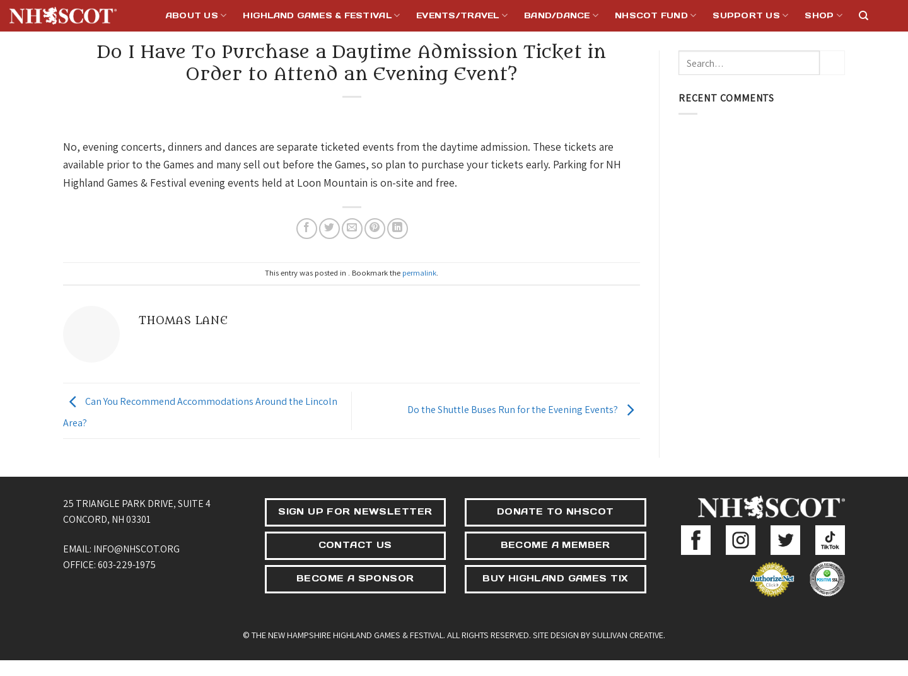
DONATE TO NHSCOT (555, 511)
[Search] (863, 16)
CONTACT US (355, 545)
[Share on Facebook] (306, 228)
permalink (419, 272)
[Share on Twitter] (329, 228)
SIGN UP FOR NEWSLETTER (355, 511)
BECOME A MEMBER (555, 545)
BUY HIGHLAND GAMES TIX (555, 578)
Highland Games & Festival (321, 15)
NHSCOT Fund (655, 15)
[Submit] (832, 62)
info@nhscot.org (136, 549)
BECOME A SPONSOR (355, 578)
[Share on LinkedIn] (397, 228)
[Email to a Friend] (352, 228)
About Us (196, 15)
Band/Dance (561, 15)
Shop (823, 15)
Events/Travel (462, 15)
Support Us (750, 15)
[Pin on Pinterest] (374, 228)
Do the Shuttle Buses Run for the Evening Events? (523, 409)
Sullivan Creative (627, 635)
